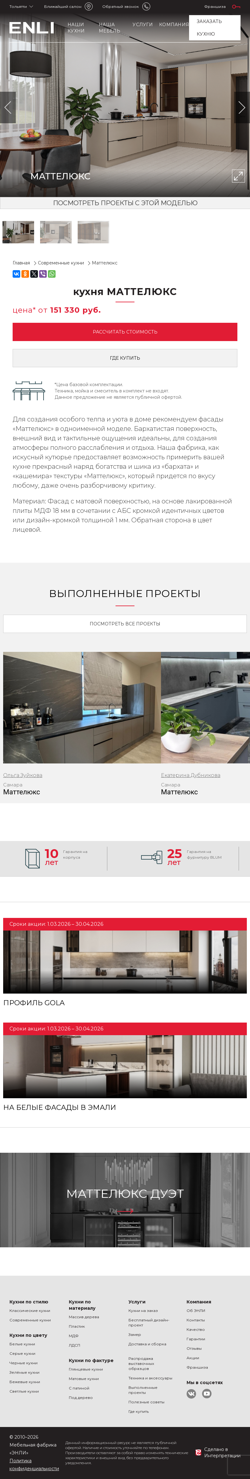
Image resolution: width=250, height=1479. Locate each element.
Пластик (77, 1326)
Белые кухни (22, 1344)
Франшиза (215, 6)
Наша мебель (109, 28)
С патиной (79, 1388)
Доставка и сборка (147, 1344)
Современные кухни (30, 1320)
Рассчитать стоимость (125, 332)
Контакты (196, 1320)
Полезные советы (146, 1402)
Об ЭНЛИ (196, 1310)
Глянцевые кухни (86, 1369)
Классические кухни (29, 1310)
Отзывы (194, 1348)
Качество (196, 1329)
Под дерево (81, 1397)
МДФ (74, 1335)
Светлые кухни (24, 1391)
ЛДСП (74, 1345)
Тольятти (18, 6)
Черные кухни (23, 1362)
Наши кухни (76, 28)
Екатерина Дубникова (190, 775)
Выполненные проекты (143, 1390)
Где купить (125, 358)
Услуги (143, 24)
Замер (134, 1334)
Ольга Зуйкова (22, 775)
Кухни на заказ (143, 1310)
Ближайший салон (62, 6)
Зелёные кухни (24, 1372)
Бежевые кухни (24, 1381)
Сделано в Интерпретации (222, 1453)
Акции (193, 1357)
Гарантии (196, 1339)
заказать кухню (209, 28)
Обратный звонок (120, 6)
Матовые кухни (84, 1378)
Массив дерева (84, 1316)
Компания (174, 24)
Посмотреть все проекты (125, 624)
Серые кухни (22, 1353)
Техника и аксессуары (150, 1378)
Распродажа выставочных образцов (141, 1363)
